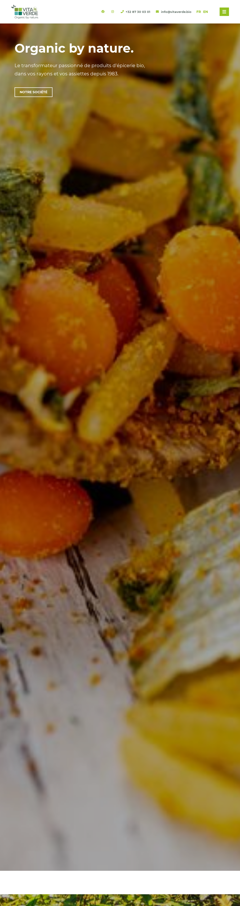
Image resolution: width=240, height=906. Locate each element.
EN (205, 12)
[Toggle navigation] (224, 12)
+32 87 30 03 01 (136, 12)
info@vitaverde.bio (173, 12)
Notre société (33, 92)
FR (198, 12)
